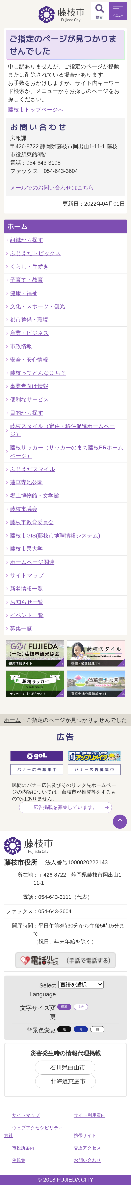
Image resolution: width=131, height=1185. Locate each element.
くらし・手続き (29, 266)
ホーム (17, 226)
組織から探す (26, 240)
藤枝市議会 (23, 509)
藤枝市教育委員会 (32, 522)
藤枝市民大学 (26, 549)
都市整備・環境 (29, 319)
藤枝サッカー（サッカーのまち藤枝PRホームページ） (66, 451)
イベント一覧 (27, 615)
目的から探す (26, 413)
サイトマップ (27, 575)
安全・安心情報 (29, 359)
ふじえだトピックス (35, 253)
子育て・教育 (26, 280)
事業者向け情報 (29, 386)
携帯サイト (85, 1135)
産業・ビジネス (29, 333)
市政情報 (21, 346)
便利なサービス (29, 399)
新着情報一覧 (26, 589)
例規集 (18, 1160)
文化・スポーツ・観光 (37, 306)
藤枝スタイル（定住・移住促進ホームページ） (62, 430)
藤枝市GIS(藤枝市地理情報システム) (55, 535)
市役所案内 (23, 1147)
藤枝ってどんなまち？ (38, 373)
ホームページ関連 (32, 562)
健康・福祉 (23, 293)
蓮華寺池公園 (26, 482)
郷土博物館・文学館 (34, 495)
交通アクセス (87, 1147)
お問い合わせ (87, 1160)
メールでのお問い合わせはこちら (52, 187)
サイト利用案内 (89, 1115)
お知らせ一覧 (26, 602)
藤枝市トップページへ (36, 109)
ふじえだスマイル (32, 469)
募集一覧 (21, 628)
